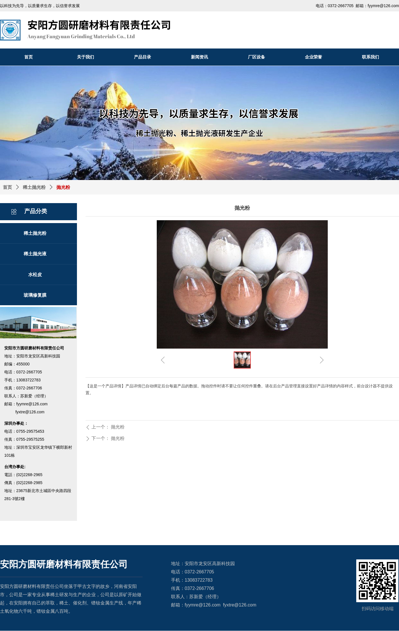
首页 (7, 187)
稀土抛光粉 (34, 187)
